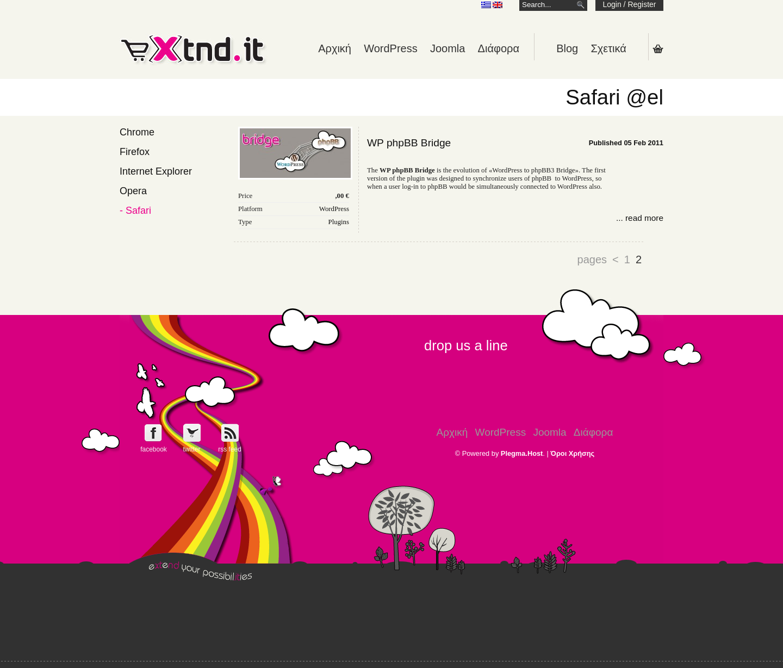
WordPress (391, 48)
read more (644, 217)
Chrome (137, 132)
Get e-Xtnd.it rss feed (230, 433)
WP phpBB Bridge (409, 143)
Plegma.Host (522, 453)
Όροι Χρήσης (572, 453)
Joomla (447, 48)
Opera (133, 190)
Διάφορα (498, 48)
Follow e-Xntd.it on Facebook (154, 433)
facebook (153, 449)
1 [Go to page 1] (627, 259)
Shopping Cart (657, 48)
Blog (567, 48)
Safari (138, 210)
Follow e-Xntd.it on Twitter (192, 433)
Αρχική (334, 48)
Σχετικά (608, 48)
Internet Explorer (156, 171)
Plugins (338, 222)
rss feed (229, 449)
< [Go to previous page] (615, 259)
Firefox (135, 151)
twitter (191, 449)
